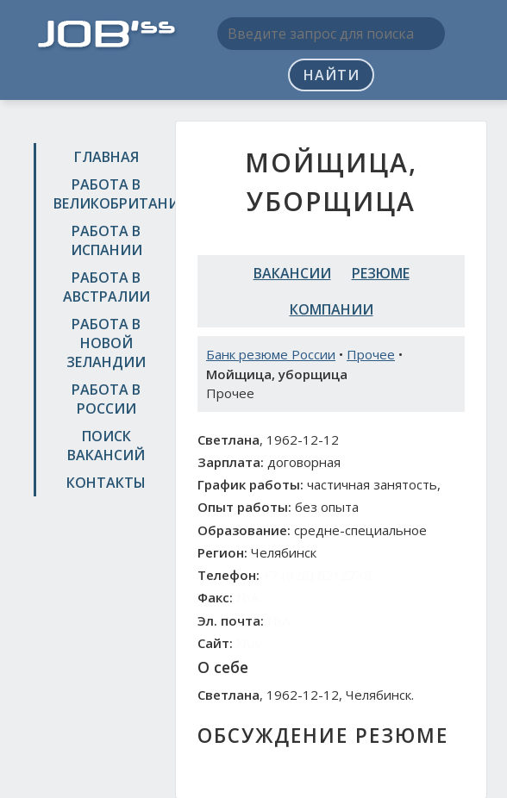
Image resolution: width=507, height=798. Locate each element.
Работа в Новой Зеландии (106, 343)
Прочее (371, 354)
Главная (106, 156)
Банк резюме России (270, 354)
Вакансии (292, 273)
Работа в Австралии (106, 287)
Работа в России (106, 399)
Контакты (106, 482)
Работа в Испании (106, 240)
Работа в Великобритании (108, 194)
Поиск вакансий (106, 445)
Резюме (381, 273)
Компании (331, 309)
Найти (332, 74)
